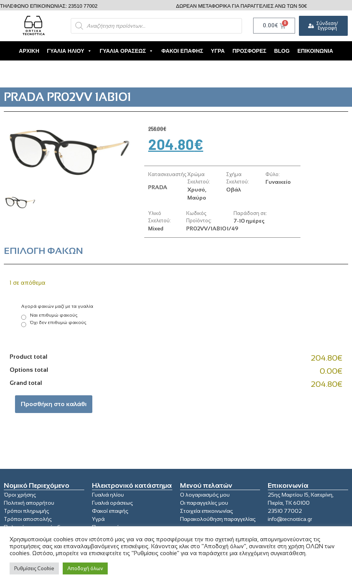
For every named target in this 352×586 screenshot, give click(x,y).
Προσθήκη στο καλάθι (54, 404)
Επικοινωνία (315, 51)
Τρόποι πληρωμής (26, 511)
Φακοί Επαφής (182, 51)
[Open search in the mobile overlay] (156, 26)
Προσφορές (249, 51)
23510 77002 (285, 511)
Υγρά (218, 51)
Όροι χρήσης (20, 495)
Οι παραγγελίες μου (204, 503)
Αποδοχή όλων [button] (85, 568)
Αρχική (29, 51)
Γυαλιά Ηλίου (69, 51)
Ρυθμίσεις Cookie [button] (34, 568)
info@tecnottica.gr (290, 519)
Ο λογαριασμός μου (205, 495)
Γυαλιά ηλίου (108, 495)
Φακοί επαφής (110, 511)
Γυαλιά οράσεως (112, 503)
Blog (281, 51)
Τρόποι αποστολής (28, 519)
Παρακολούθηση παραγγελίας (218, 519)
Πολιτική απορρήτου (29, 503)
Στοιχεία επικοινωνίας (206, 511)
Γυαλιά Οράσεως (126, 51)
